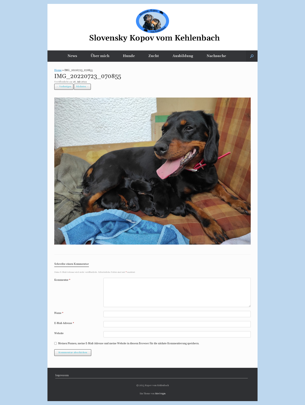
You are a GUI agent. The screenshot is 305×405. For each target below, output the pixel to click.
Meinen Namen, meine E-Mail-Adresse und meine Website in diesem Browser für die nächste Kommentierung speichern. (128, 343)
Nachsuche (216, 56)
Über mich (100, 56)
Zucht (153, 56)
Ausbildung (183, 56)
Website (59, 333)
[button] (252, 56)
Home (58, 70)
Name (58, 313)
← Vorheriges (63, 86)
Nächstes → (82, 86)
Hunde (129, 56)
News (72, 56)
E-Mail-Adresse (64, 323)
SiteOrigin (160, 393)
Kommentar (62, 280)
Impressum (62, 375)
